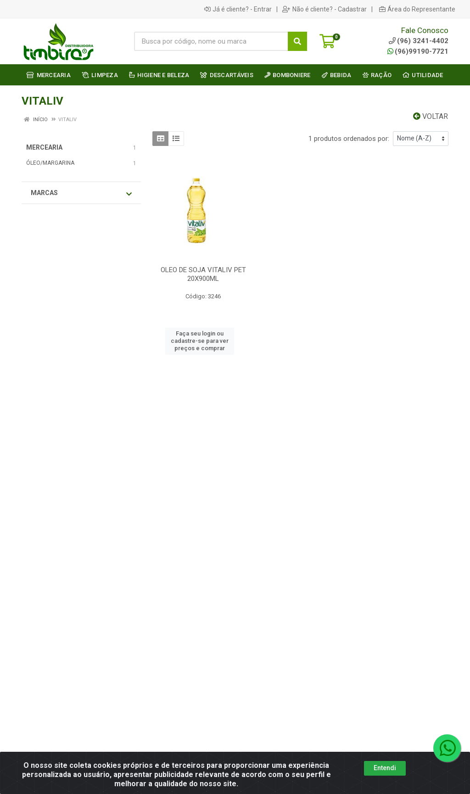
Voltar (430, 116)
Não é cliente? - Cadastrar (324, 9)
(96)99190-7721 (417, 51)
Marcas (81, 193)
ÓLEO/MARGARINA (50, 163)
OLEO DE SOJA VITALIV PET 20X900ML (203, 274)
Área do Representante (417, 9)
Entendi (385, 768)
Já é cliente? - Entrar (238, 9)
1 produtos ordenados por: (348, 138)
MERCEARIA (44, 147)
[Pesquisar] (297, 41)
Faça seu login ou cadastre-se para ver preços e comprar (200, 341)
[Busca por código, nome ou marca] (211, 41)
